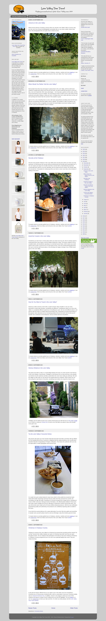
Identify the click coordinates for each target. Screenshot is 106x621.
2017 (84, 218)
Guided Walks (32, 16)
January (86, 213)
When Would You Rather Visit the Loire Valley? (42, 84)
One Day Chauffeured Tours (19, 16)
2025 (84, 149)
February (86, 211)
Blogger (72, 617)
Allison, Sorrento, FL (85, 63)
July (85, 201)
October (86, 167)
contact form (33, 74)
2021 (84, 157)
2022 (84, 155)
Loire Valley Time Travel (17, 61)
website (70, 74)
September (86, 169)
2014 (84, 224)
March (85, 209)
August (85, 199)
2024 (84, 151)
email (71, 597)
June (85, 203)
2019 (84, 161)
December (86, 163)
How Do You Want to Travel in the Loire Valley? (42, 302)
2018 (84, 216)
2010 (84, 232)
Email (75, 420)
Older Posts (74, 608)
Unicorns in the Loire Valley (36, 23)
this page (71, 420)
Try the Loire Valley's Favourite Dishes (40, 434)
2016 (84, 220)
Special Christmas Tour (38, 595)
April (85, 207)
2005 (84, 234)
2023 (84, 153)
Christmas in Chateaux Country (37, 528)
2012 (84, 228)
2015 (84, 222)
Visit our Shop (16, 139)
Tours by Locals (85, 237)
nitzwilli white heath (85, 27)
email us (72, 72)
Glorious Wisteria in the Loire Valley (39, 368)
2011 (84, 230)
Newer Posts (32, 608)
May (85, 205)
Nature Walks (41, 16)
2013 (84, 226)
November (86, 165)
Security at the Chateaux (35, 158)
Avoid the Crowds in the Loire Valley (39, 236)
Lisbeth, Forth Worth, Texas (87, 70)
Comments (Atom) (39, 611)
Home (53, 608)
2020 (84, 159)
